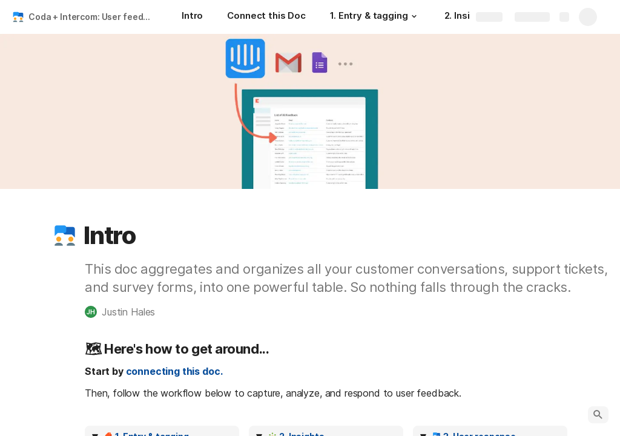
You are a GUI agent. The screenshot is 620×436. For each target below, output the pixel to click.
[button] (414, 16)
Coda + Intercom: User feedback (92, 17)
